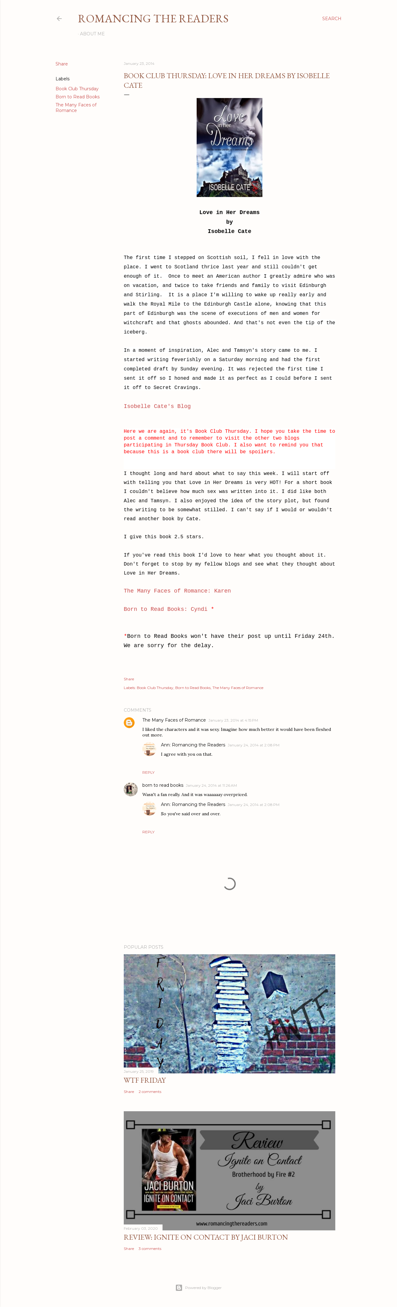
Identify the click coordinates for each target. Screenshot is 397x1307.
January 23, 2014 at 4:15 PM (233, 720)
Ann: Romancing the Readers (193, 745)
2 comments (150, 1091)
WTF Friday (145, 1080)
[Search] (331, 18)
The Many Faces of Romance (76, 107)
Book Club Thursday (77, 89)
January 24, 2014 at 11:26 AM (211, 785)
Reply (148, 772)
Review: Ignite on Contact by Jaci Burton (206, 1237)
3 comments (150, 1248)
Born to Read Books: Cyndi (165, 609)
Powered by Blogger (198, 1287)
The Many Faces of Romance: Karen (177, 591)
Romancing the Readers (153, 18)
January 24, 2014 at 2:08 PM (253, 745)
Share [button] (62, 64)
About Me (92, 34)
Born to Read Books (78, 97)
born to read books (162, 785)
